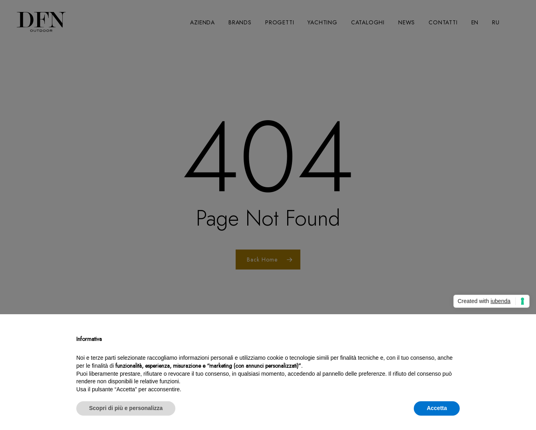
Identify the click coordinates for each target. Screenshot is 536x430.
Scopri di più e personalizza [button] (126, 408)
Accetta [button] (437, 408)
